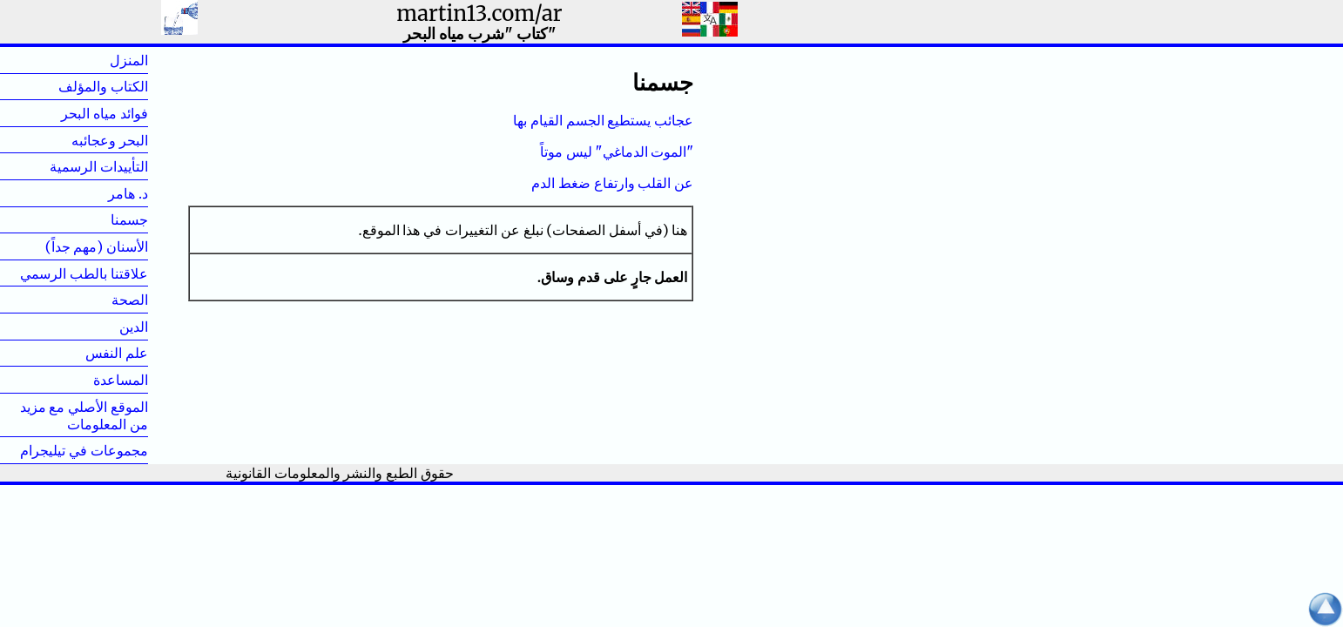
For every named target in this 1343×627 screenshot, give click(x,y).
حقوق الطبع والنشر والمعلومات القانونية (340, 473)
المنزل (101, 60)
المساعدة (120, 379)
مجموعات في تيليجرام (84, 450)
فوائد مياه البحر (104, 113)
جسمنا (101, 219)
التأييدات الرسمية (99, 166)
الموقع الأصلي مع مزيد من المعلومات (84, 415)
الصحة (102, 299)
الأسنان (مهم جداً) (96, 246)
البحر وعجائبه (109, 140)
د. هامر (100, 193)
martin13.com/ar (479, 13)
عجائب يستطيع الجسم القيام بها (603, 120)
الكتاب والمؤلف (103, 86)
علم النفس (116, 352)
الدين (106, 326)
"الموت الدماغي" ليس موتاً (616, 151)
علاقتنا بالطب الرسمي (84, 273)
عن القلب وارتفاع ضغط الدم (612, 183)
